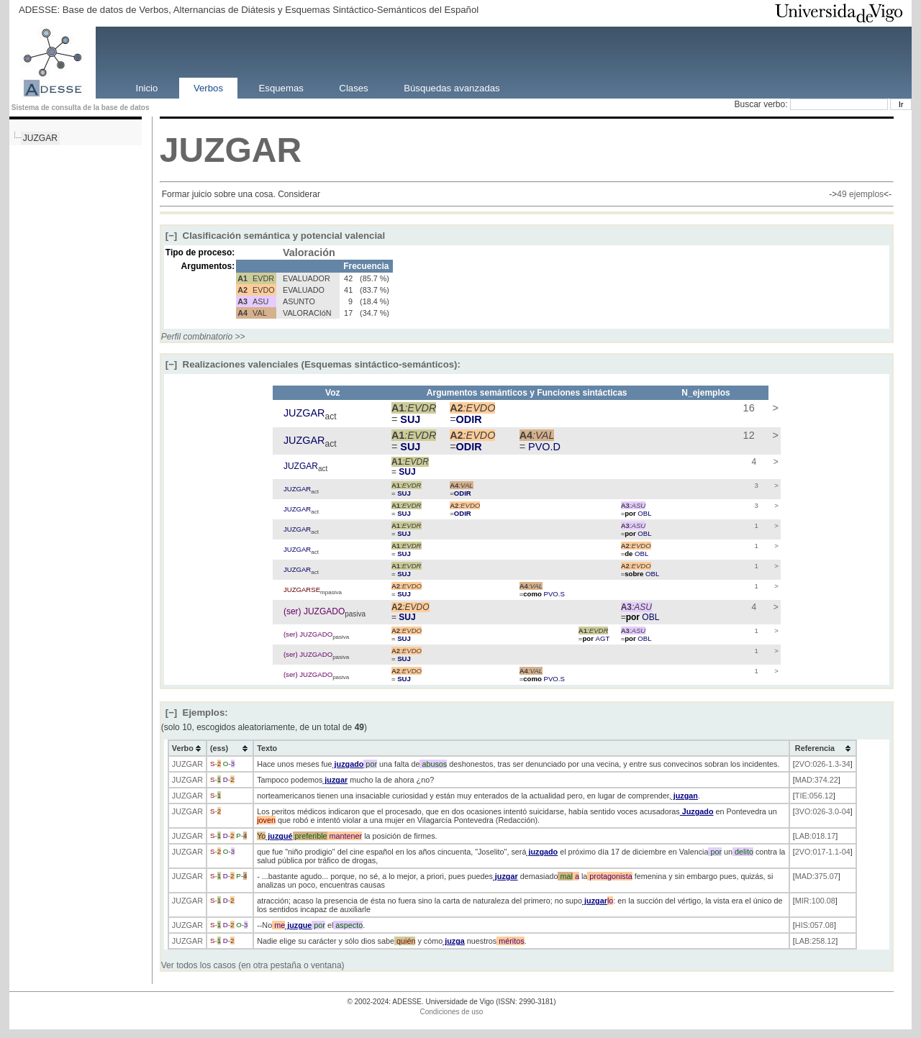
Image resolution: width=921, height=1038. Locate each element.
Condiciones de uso (452, 1012)
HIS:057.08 (814, 925)
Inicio (147, 87)
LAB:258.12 (815, 941)
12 (747, 435)
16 (747, 408)
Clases (353, 87)
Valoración (309, 252)
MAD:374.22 (816, 779)
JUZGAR (40, 138)
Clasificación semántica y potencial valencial (275, 235)
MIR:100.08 (815, 900)
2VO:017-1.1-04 (822, 851)
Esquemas (281, 87)
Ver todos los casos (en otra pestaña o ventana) (253, 965)
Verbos (208, 87)
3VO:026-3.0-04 (822, 811)
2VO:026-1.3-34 (822, 764)
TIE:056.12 (814, 795)
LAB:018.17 (815, 836)
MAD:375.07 (816, 876)
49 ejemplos (860, 194)
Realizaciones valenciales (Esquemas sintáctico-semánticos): (312, 364)
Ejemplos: (196, 712)
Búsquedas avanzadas (451, 87)
